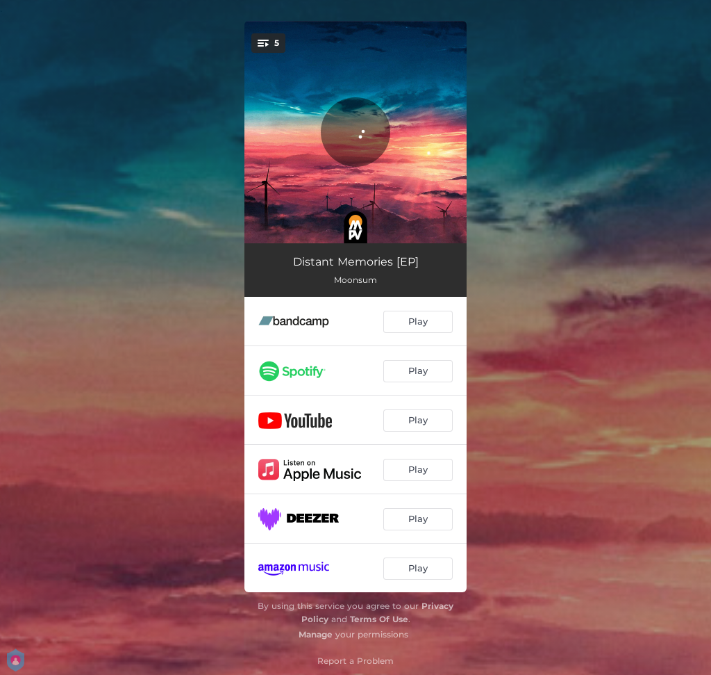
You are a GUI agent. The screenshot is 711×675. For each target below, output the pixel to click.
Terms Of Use (379, 619)
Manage (316, 634)
